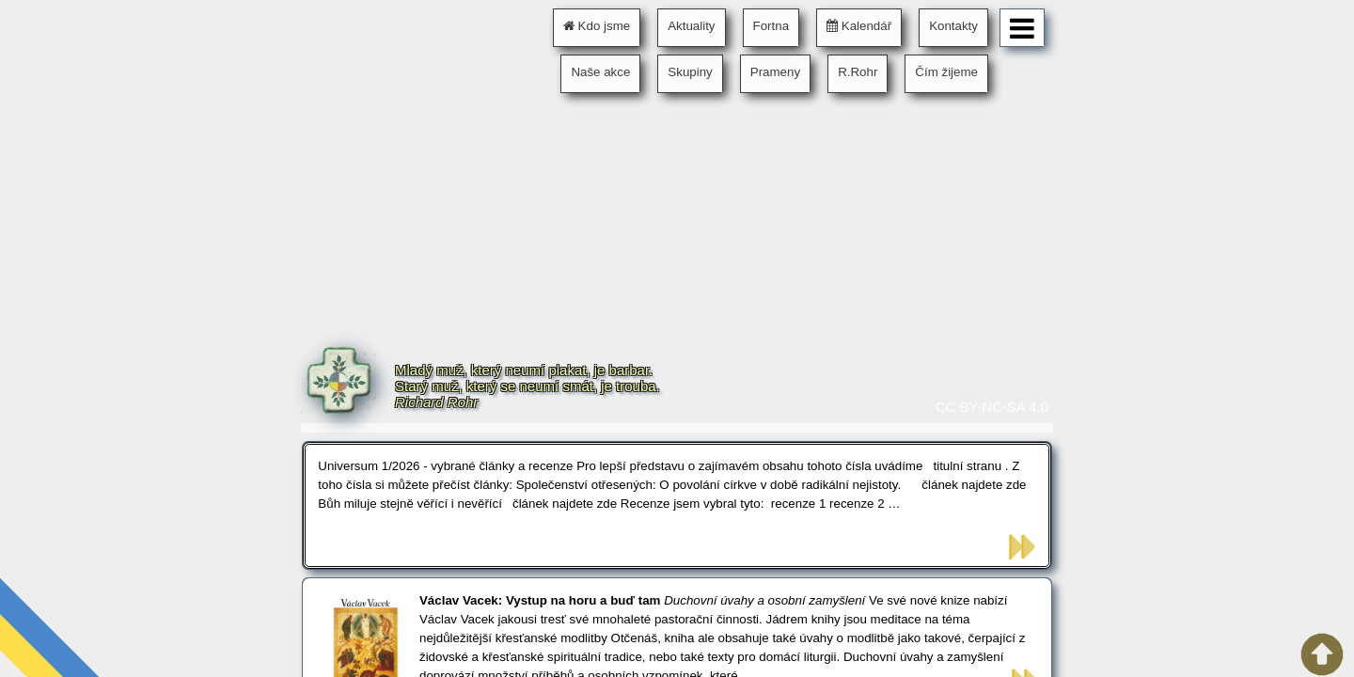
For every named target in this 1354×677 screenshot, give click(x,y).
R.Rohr (857, 72)
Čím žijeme (946, 72)
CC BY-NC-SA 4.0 (992, 407)
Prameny (775, 72)
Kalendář (859, 26)
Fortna (771, 26)
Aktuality (691, 26)
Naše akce (600, 72)
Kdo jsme (596, 26)
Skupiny (690, 72)
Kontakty (953, 26)
